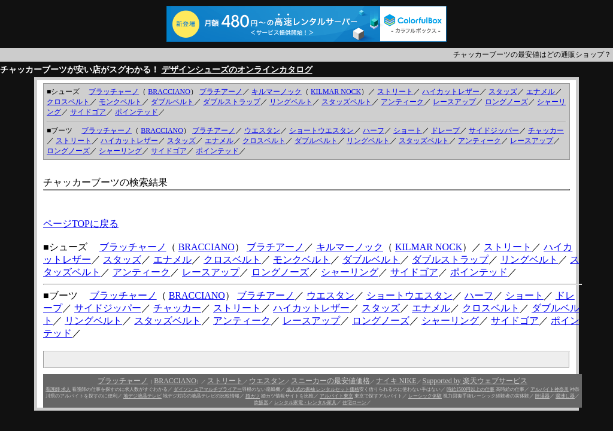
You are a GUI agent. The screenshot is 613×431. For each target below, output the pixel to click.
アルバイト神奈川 (549, 389)
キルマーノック (276, 91)
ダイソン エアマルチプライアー (208, 389)
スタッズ (502, 91)
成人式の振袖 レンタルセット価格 (322, 389)
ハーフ (373, 130)
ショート (407, 130)
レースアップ (454, 102)
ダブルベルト (172, 102)
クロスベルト (68, 102)
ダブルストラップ (231, 102)
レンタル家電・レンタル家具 (305, 402)
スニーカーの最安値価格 (330, 381)
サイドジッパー (494, 130)
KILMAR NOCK (336, 91)
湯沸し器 (565, 396)
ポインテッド (136, 112)
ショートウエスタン (321, 130)
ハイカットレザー (451, 91)
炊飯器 (261, 402)
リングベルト (290, 102)
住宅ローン (354, 402)
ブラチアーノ (220, 91)
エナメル (540, 91)
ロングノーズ (506, 102)
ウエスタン (262, 130)
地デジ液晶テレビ (142, 396)
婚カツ (252, 396)
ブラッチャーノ (114, 91)
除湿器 (542, 396)
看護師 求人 (58, 389)
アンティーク (402, 102)
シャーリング (120, 151)
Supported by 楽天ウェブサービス (475, 381)
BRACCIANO (169, 91)
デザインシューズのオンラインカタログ (237, 69)
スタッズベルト (346, 102)
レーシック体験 (425, 396)
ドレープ (445, 130)
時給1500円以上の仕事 (470, 389)
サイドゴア (88, 112)
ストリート (395, 91)
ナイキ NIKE (396, 381)
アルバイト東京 (336, 396)
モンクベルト (120, 102)
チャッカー (546, 130)
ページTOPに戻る (81, 223)
